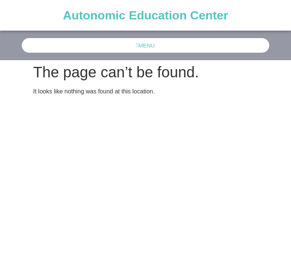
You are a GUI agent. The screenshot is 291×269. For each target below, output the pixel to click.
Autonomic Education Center (145, 15)
